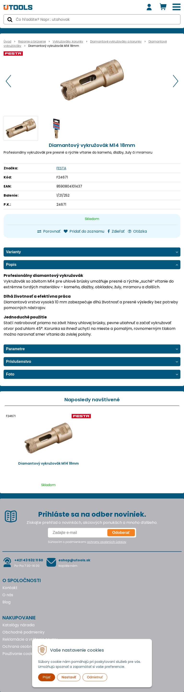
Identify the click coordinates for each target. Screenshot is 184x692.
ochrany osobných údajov (106, 542)
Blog (6, 602)
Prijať (47, 677)
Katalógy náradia (18, 625)
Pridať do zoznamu (84, 231)
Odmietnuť (95, 677)
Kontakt (9, 587)
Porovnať (48, 231)
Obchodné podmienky (23, 632)
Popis (11, 265)
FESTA (61, 168)
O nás (7, 595)
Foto (10, 374)
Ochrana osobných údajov (27, 646)
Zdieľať (116, 231)
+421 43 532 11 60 (28, 560)
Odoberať (121, 533)
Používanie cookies (20, 653)
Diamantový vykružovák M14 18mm (48, 463)
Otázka (137, 231)
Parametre (15, 349)
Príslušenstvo (18, 361)
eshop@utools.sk (74, 560)
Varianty (13, 252)
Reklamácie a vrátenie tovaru (30, 639)
